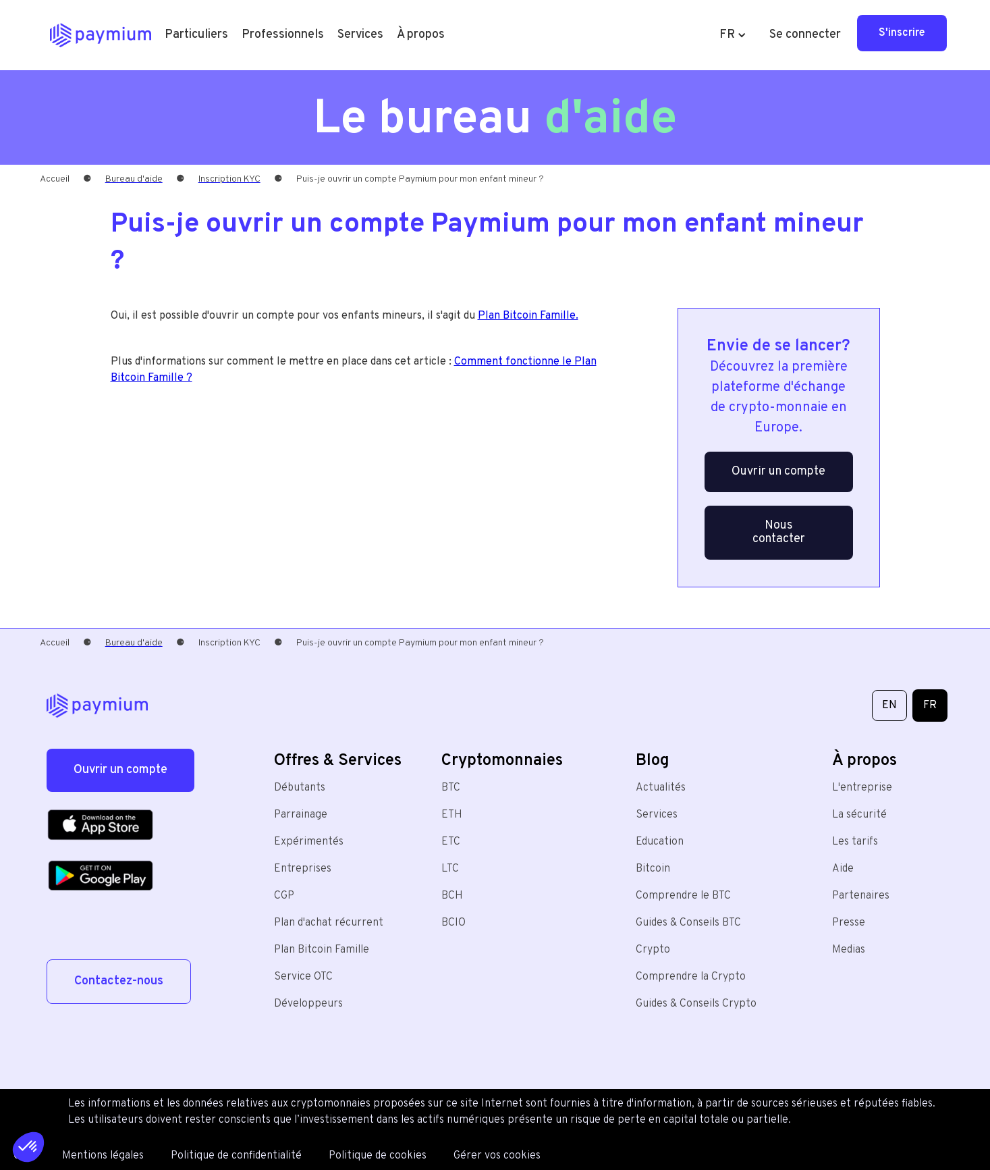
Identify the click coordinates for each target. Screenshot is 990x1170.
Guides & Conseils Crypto (696, 1004)
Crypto (653, 950)
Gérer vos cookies (497, 1156)
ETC (450, 842)
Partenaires (860, 896)
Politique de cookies (378, 1156)
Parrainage (300, 815)
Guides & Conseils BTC (688, 923)
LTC (450, 869)
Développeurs (308, 1004)
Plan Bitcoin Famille (321, 950)
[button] (196, 35)
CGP (284, 896)
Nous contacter (778, 532)
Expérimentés (308, 842)
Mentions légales (103, 1156)
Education (660, 842)
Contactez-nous (118, 981)
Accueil (55, 179)
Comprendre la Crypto (691, 977)
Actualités (661, 788)
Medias (848, 950)
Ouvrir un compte (778, 471)
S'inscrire (902, 33)
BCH (452, 896)
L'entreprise (862, 788)
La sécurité (859, 815)
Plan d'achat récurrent (328, 923)
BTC (450, 788)
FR (930, 705)
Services (657, 815)
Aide (843, 869)
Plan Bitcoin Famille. (528, 316)
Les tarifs (855, 842)
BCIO (453, 923)
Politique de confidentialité (236, 1156)
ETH (451, 815)
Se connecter (805, 35)
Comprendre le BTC (683, 896)
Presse (848, 923)
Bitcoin (653, 869)
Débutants (299, 788)
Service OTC (303, 977)
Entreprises (302, 869)
